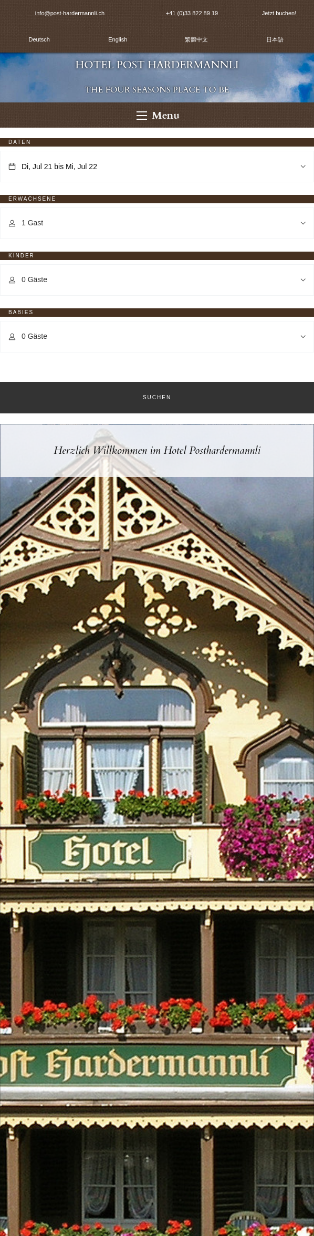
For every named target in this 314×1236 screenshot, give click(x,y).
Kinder (21, 255)
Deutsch (39, 39)
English (117, 39)
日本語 (275, 39)
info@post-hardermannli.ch (69, 13)
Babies (21, 312)
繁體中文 (196, 39)
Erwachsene (32, 199)
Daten (19, 142)
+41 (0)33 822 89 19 (192, 13)
